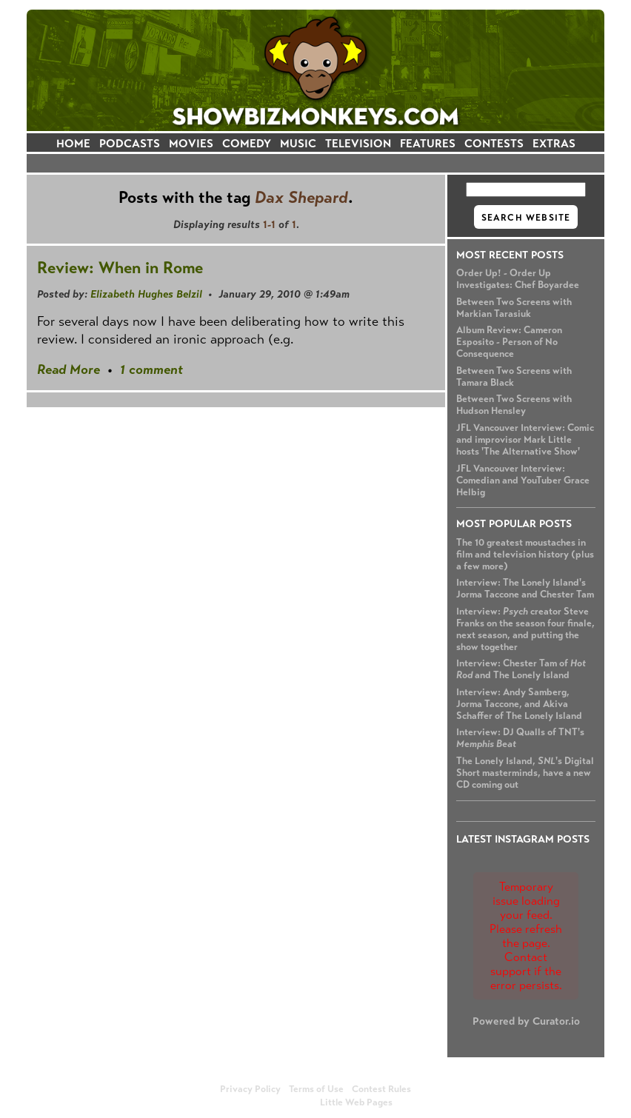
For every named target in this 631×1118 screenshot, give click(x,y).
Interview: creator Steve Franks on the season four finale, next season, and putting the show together (525, 629)
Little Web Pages (356, 1102)
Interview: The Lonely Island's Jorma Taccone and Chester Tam (525, 588)
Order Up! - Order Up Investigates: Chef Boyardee (517, 279)
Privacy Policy (250, 1089)
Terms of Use (316, 1089)
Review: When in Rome (120, 268)
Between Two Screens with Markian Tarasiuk (514, 308)
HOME (73, 143)
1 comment (151, 369)
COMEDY (246, 143)
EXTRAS (553, 143)
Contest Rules (381, 1089)
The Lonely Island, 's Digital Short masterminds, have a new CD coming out (525, 773)
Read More (68, 369)
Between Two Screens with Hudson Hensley (514, 405)
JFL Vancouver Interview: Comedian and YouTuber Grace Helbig (523, 480)
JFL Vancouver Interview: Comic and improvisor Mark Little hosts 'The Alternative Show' (525, 440)
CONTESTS (494, 143)
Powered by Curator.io (526, 1021)
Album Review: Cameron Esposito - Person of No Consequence (509, 342)
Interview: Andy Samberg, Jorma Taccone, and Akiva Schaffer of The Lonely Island (519, 704)
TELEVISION (358, 143)
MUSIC (298, 143)
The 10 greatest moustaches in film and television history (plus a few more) (525, 554)
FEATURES (427, 143)
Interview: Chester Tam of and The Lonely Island (521, 669)
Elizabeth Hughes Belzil (146, 294)
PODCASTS (129, 143)
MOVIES (191, 143)
